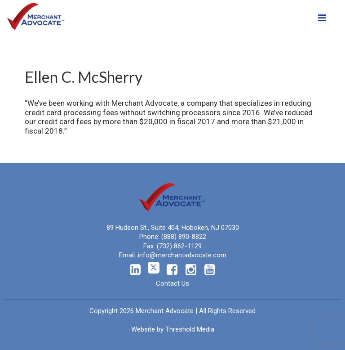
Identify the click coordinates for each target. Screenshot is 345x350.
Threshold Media (189, 329)
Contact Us (172, 283)
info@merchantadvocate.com (182, 255)
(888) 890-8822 (183, 237)
